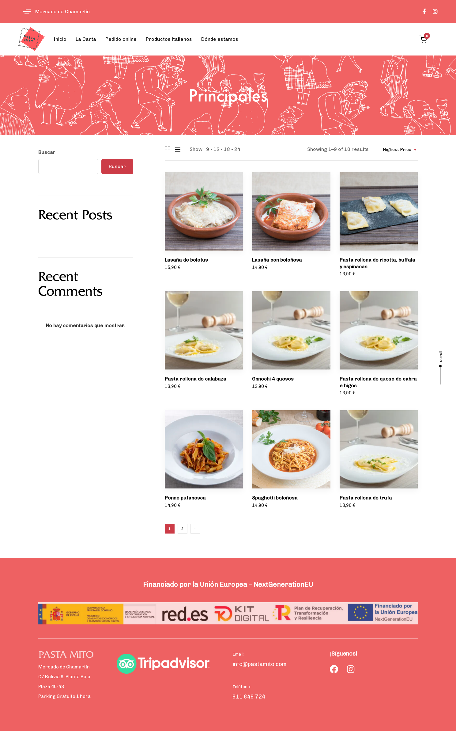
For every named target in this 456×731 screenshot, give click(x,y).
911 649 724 (248, 696)
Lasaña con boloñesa (277, 260)
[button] (54, 11)
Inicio (60, 39)
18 (227, 149)
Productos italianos (169, 39)
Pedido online (121, 39)
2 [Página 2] (182, 528)
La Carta (86, 39)
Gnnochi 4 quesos (273, 379)
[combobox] (398, 149)
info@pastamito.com (259, 664)
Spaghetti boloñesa (275, 498)
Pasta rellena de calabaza (195, 379)
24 (237, 149)
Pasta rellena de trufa (366, 498)
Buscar (46, 152)
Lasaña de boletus (186, 260)
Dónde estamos (219, 39)
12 (216, 149)
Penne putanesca (185, 498)
